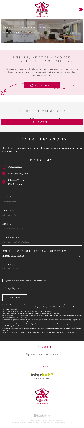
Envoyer (14, 297)
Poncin (31, 27)
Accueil (7, 27)
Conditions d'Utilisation (54, 332)
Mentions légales (39, 422)
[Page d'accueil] (42, 9)
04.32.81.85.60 (15, 166)
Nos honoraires (17, 422)
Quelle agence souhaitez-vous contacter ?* (34, 251)
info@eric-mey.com (18, 173)
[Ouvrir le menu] (81, 9)
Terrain (42, 27)
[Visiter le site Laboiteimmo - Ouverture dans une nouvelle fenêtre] (42, 415)
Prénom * (9, 210)
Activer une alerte (42, 85)
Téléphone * (12, 237)
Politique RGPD (60, 422)
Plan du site (27, 422)
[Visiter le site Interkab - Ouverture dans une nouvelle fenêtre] (42, 376)
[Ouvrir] (3, 9)
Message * (10, 265)
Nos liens (50, 422)
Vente (16, 27)
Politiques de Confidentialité (34, 332)
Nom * (7, 197)
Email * (8, 224)
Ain (24, 27)
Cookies (69, 422)
